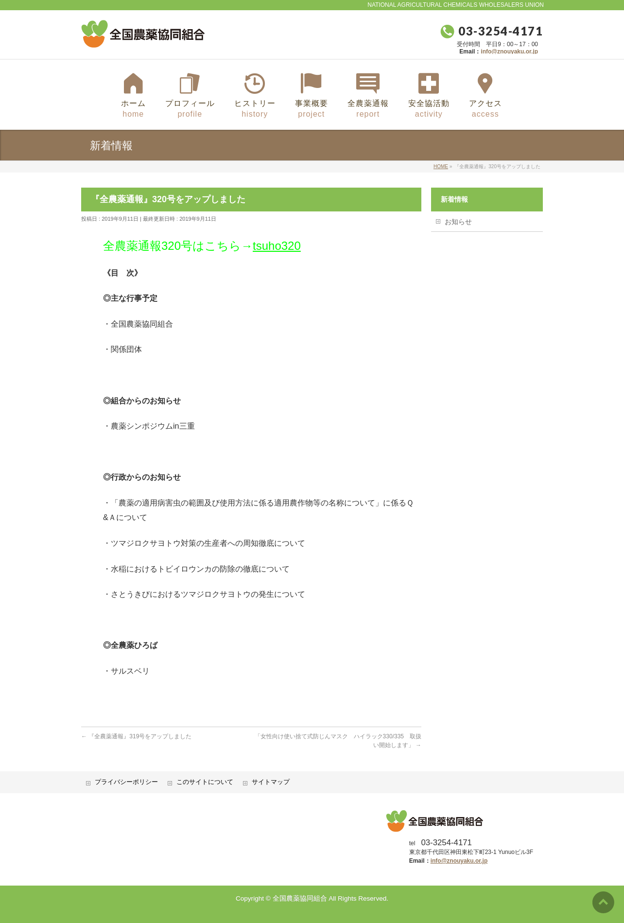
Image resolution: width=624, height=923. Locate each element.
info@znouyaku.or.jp (509, 51)
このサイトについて (204, 782)
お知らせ (458, 222)
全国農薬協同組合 (300, 898)
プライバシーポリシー (126, 782)
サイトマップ (271, 782)
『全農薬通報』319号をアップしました (136, 736)
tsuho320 (277, 245)
